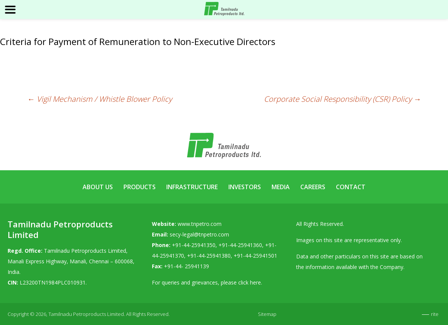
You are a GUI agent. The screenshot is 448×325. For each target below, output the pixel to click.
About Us (98, 187)
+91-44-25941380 (209, 255)
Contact (350, 187)
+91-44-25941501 (255, 255)
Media (281, 187)
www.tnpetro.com (200, 223)
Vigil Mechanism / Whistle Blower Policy (99, 99)
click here (249, 282)
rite (435, 314)
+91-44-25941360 (240, 245)
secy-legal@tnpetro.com (199, 234)
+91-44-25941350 (193, 245)
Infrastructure (192, 187)
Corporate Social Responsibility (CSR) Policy (342, 99)
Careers (312, 187)
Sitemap (267, 314)
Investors (244, 187)
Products (139, 187)
